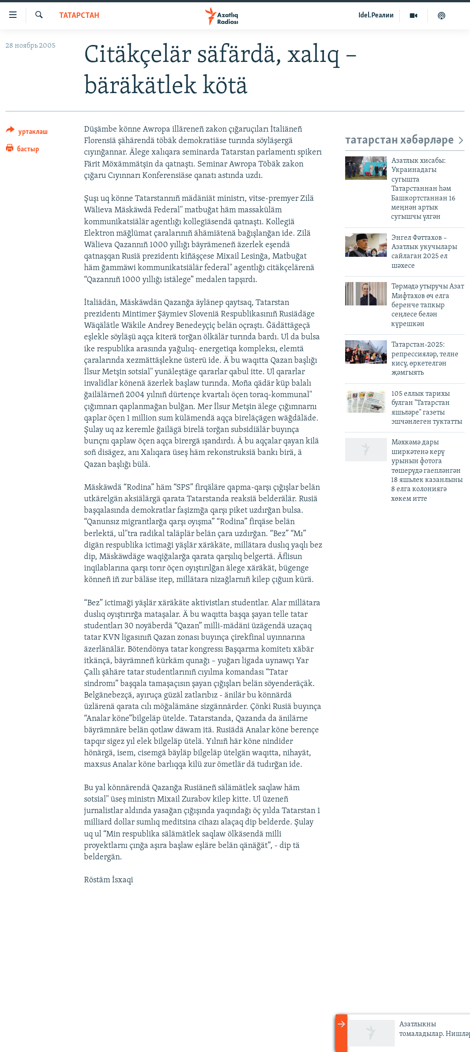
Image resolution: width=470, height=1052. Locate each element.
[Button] (27, 133)
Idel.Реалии (376, 15)
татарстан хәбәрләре (404, 140)
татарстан (79, 15)
